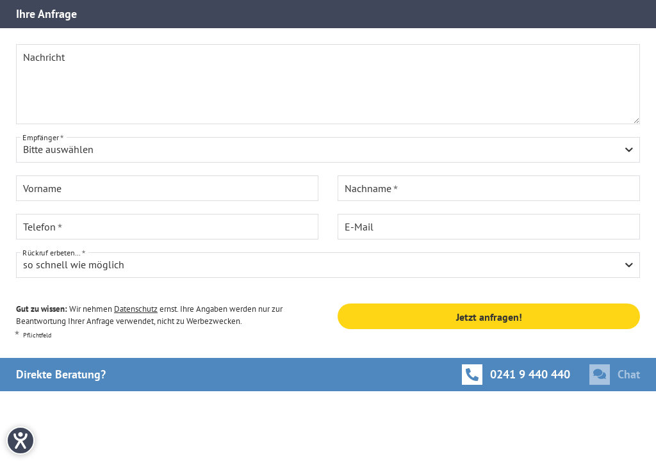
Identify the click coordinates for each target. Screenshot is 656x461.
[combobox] (328, 150)
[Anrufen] (516, 374)
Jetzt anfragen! (489, 317)
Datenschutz (136, 308)
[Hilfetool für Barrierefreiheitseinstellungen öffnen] (20, 440)
